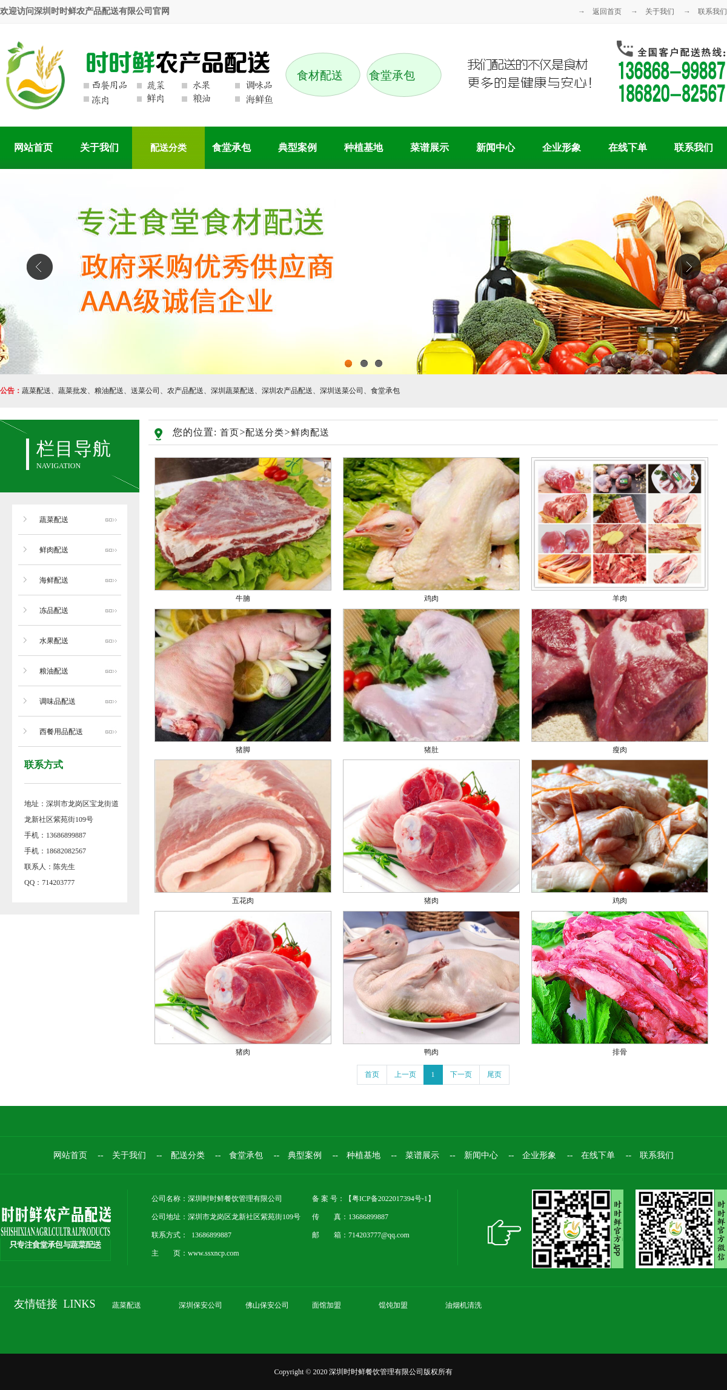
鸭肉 (431, 1052)
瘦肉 (619, 750)
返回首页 (607, 11)
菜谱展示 (429, 147)
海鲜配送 (53, 580)
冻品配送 (53, 610)
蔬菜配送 (53, 519)
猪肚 (431, 750)
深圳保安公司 (200, 1305)
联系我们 (712, 11)
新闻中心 (495, 147)
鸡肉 (431, 598)
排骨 (619, 1052)
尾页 (494, 1074)
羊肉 (619, 598)
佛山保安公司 (267, 1305)
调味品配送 (57, 701)
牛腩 (243, 598)
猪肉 (431, 900)
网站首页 (33, 147)
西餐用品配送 (61, 731)
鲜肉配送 (53, 550)
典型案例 (297, 147)
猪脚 (243, 750)
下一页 (461, 1074)
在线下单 (627, 147)
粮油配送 (53, 671)
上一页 (405, 1074)
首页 (229, 432)
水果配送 (53, 641)
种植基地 (363, 147)
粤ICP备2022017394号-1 (390, 1198)
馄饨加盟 (393, 1305)
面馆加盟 (326, 1305)
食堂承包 (231, 147)
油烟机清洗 (463, 1305)
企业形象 (561, 147)
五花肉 (243, 900)
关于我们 (659, 11)
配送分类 (168, 148)
